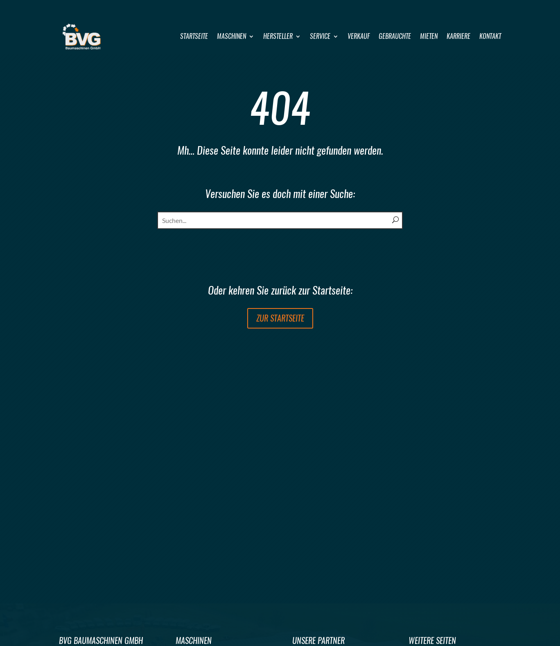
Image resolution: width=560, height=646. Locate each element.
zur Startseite (280, 318)
